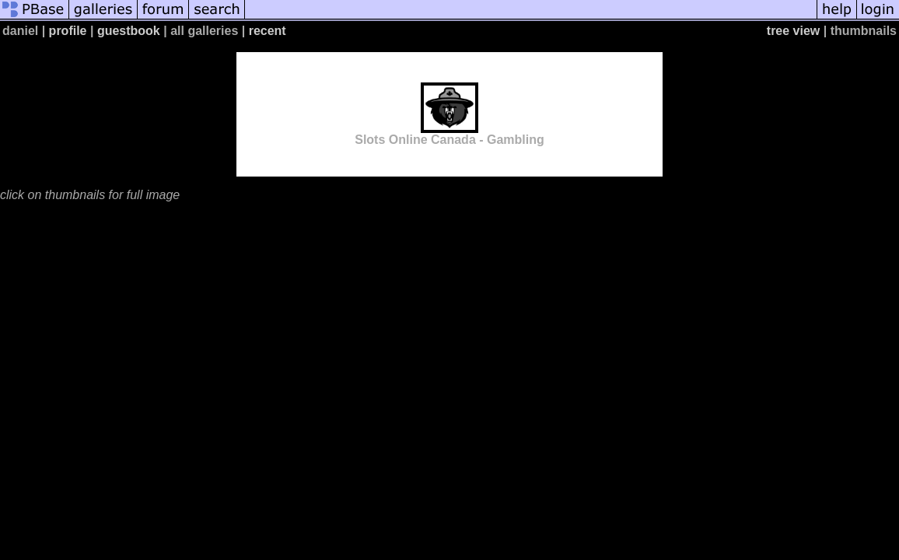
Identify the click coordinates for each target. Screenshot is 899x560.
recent (267, 30)
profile (68, 30)
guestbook (128, 30)
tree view (793, 30)
